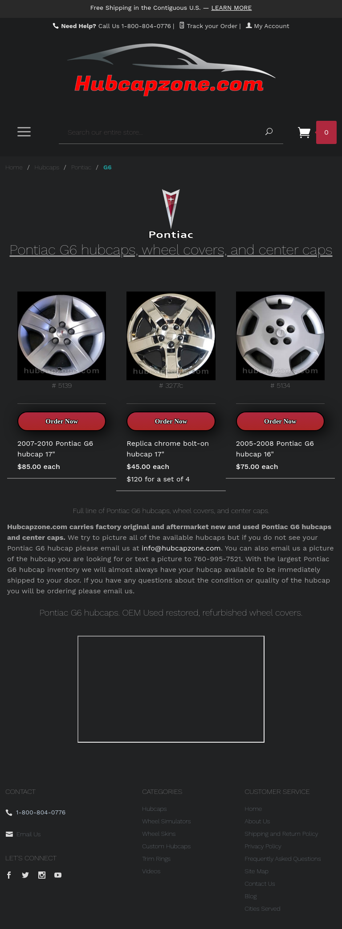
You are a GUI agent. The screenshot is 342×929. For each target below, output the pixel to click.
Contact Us (260, 883)
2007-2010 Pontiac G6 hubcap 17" (55, 448)
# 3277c (170, 341)
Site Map (257, 871)
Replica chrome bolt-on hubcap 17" (167, 448)
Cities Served (263, 908)
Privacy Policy (263, 846)
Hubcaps (47, 167)
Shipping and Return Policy (281, 833)
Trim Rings (156, 858)
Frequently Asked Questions (283, 858)
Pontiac (81, 167)
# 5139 (61, 341)
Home (14, 167)
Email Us (28, 834)
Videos (151, 871)
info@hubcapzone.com (181, 548)
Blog (251, 896)
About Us (257, 821)
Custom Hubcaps (166, 846)
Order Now (61, 421)
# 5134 (280, 341)
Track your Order (208, 25)
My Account (267, 25)
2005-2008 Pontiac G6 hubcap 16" (275, 448)
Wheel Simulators (166, 821)
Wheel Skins (158, 833)
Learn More (232, 7)
